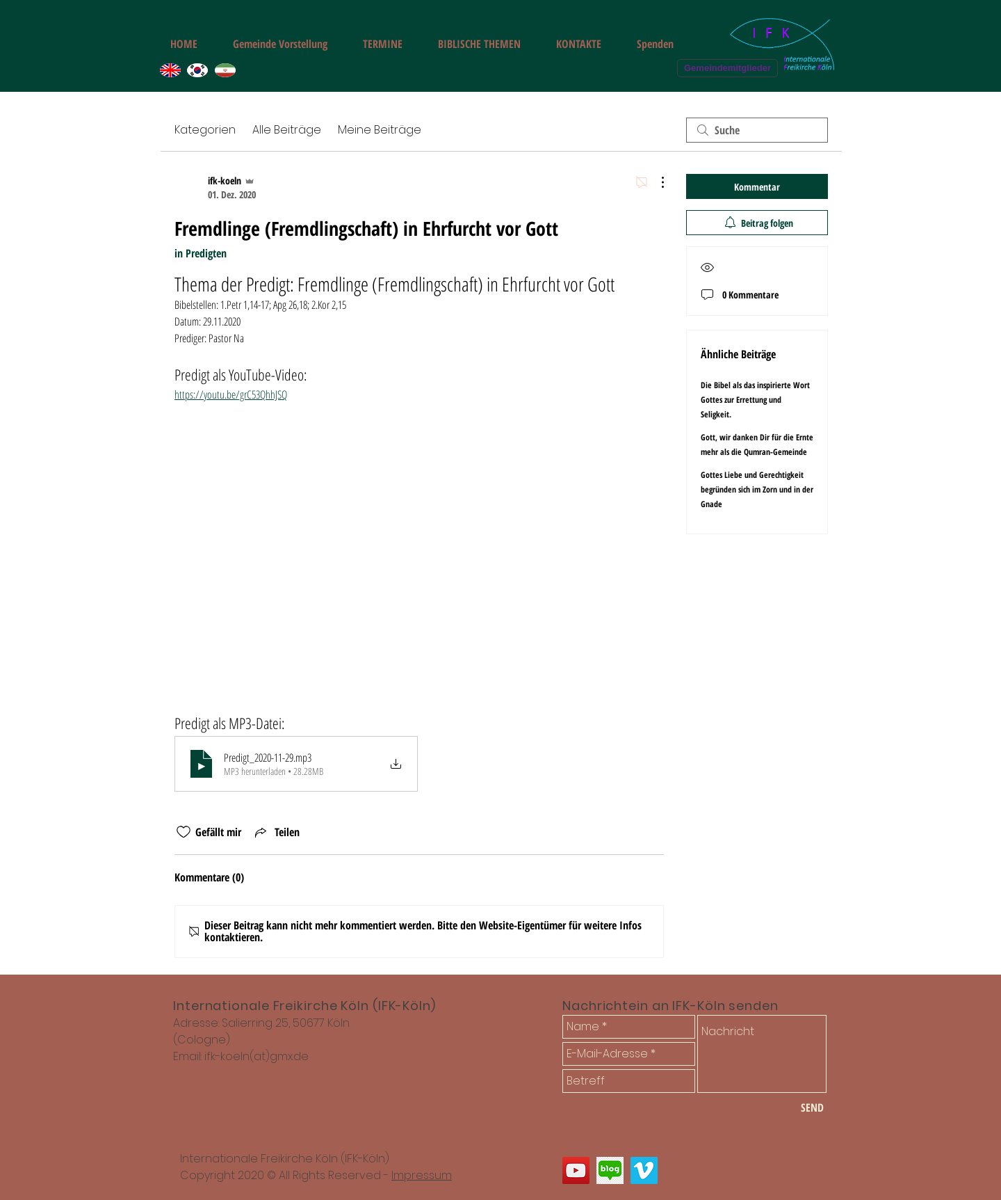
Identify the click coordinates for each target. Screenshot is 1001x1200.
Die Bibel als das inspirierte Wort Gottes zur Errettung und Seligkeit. (755, 399)
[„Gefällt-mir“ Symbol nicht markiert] (183, 832)
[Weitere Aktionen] (655, 182)
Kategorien (205, 130)
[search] (757, 130)
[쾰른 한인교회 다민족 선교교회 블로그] (610, 1170)
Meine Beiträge (379, 130)
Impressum (421, 1175)
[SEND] (812, 1107)
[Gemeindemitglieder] (727, 68)
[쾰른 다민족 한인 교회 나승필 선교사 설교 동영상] (644, 1170)
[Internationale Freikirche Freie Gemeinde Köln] (575, 1170)
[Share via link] (276, 832)
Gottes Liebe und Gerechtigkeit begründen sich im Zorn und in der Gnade (757, 489)
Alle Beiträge (286, 130)
